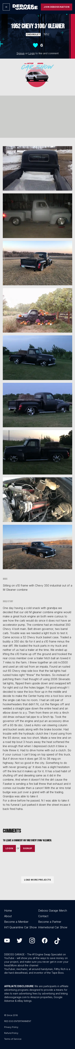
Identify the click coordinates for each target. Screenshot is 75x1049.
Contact (43, 916)
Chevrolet (33, 34)
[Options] (6, 6)
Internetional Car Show (52, 927)
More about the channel (24, 965)
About (8, 916)
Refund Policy (11, 1033)
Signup (21, 53)
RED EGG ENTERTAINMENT (17, 1021)
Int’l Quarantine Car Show (20, 927)
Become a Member (16, 921)
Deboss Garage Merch (52, 910)
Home (8, 910)
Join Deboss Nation (56, 7)
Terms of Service (12, 1039)
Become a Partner (49, 921)
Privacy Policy (11, 1027)
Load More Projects (37, 879)
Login (31, 53)
